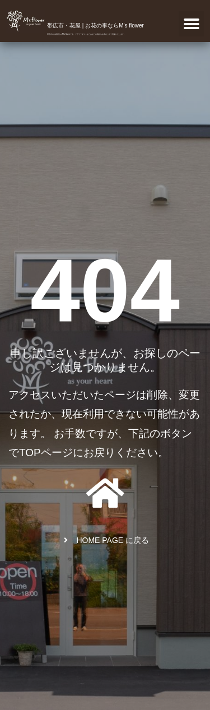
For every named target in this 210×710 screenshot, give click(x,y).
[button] (191, 23)
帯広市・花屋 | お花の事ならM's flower (95, 25)
